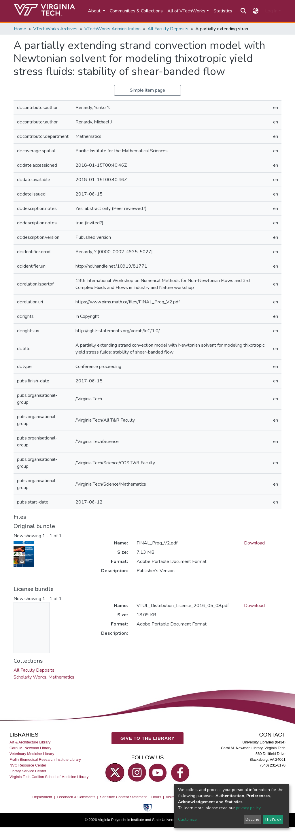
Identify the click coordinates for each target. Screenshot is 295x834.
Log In (271, 11)
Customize (187, 819)
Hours (156, 796)
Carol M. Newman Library (30, 747)
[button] (255, 10)
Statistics (222, 11)
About (95, 11)
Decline (252, 819)
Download (254, 543)
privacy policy (248, 808)
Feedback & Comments (76, 796)
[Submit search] (243, 10)
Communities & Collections (136, 11)
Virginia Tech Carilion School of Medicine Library (49, 777)
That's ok (272, 819)
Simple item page (147, 90)
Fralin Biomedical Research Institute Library (45, 759)
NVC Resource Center (28, 765)
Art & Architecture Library (30, 742)
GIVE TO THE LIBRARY (147, 738)
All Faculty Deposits (168, 29)
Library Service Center (28, 771)
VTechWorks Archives (55, 29)
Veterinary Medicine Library (32, 753)
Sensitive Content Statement (123, 796)
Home (20, 29)
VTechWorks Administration (112, 29)
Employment (42, 796)
